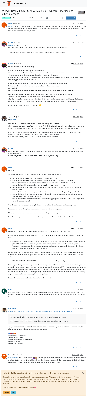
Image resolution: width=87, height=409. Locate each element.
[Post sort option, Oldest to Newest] (62, 18)
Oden (10, 23)
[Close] (83, 373)
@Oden (17, 42)
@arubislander (18, 355)
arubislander (12, 308)
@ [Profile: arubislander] (13, 358)
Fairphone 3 (7, 18)
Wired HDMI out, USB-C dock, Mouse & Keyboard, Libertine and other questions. (45, 311)
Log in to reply (71, 18)
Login (13, 392)
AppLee (10, 117)
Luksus (10, 42)
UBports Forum (19, 3)
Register (6, 392)
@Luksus (16, 23)
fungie (10, 289)
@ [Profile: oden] (10, 45)
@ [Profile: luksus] (11, 26)
